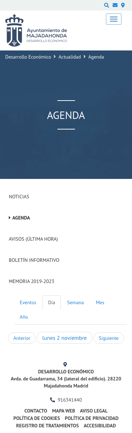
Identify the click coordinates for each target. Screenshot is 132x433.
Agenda (21, 218)
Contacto (35, 411)
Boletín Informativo (34, 260)
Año (24, 317)
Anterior (21, 338)
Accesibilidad (100, 425)
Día (51, 302)
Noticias (19, 196)
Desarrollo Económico (28, 57)
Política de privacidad (92, 418)
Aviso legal (94, 411)
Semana (75, 302)
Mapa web (63, 411)
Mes (100, 302)
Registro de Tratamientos (47, 425)
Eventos (28, 302)
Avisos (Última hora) (33, 239)
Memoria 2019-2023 (31, 281)
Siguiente (109, 338)
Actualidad (69, 57)
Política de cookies (36, 418)
